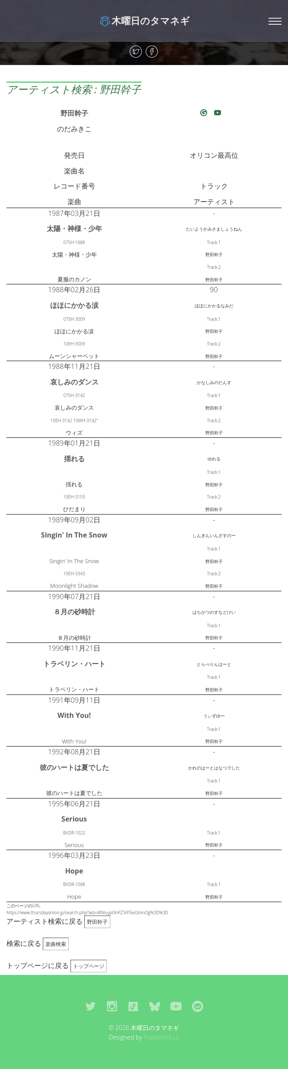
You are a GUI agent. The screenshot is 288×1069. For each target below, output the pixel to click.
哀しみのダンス (74, 382)
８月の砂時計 (74, 611)
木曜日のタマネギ (144, 20)
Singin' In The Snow (74, 535)
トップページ (88, 966)
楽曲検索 (55, 944)
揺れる (74, 458)
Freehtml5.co (161, 1037)
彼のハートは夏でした (74, 767)
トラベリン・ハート (74, 663)
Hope (74, 871)
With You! (74, 715)
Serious (74, 819)
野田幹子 (74, 113)
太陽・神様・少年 (74, 228)
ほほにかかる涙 (74, 305)
